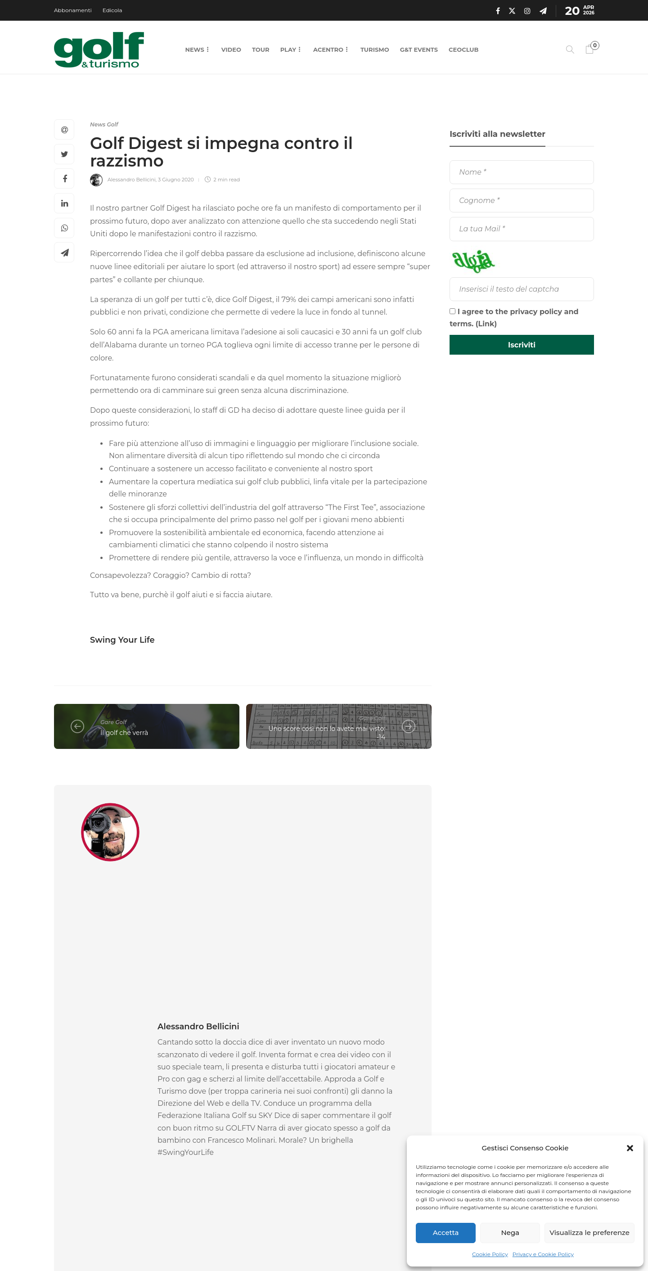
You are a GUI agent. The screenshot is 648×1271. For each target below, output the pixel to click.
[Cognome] (522, 200)
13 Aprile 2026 (367, 1158)
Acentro (328, 49)
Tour (261, 49)
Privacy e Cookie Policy (543, 1254)
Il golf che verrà (124, 733)
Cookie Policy (490, 1254)
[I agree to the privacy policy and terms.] (452, 311)
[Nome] (522, 172)
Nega (510, 1232)
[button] (630, 1148)
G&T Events (419, 49)
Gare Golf (113, 722)
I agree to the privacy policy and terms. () (514, 317)
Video (231, 49)
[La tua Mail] (522, 229)
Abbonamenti (73, 10)
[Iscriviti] (522, 345)
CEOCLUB (463, 49)
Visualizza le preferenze (589, 1232)
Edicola (112, 10)
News (194, 49)
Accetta (446, 1232)
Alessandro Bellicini (132, 179)
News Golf (104, 124)
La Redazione (70, 1148)
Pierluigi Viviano (204, 1148)
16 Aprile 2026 (106, 1148)
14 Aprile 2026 (244, 1148)
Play (288, 49)
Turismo (374, 49)
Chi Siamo (341, 1244)
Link (486, 324)
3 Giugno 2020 (176, 179)
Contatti (384, 1244)
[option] (112, 1091)
